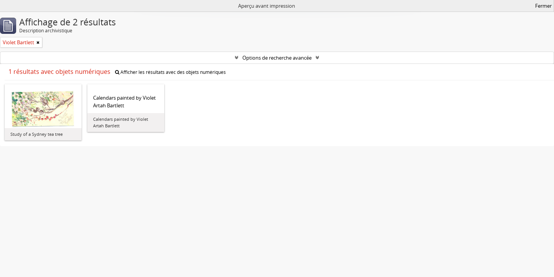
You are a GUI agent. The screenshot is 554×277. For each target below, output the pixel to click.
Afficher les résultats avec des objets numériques (170, 72)
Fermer (543, 5)
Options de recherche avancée (277, 57)
